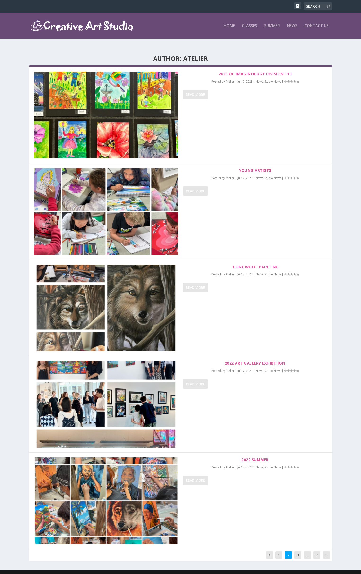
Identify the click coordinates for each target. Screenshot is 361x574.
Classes (249, 26)
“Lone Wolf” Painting (255, 259)
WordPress (175, 568)
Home (229, 26)
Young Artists (255, 162)
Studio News (272, 74)
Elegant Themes (134, 568)
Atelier (230, 74)
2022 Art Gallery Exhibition (255, 355)
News (292, 26)
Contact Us (316, 26)
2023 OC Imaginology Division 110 (255, 66)
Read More (195, 87)
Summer (272, 26)
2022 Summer (255, 452)
